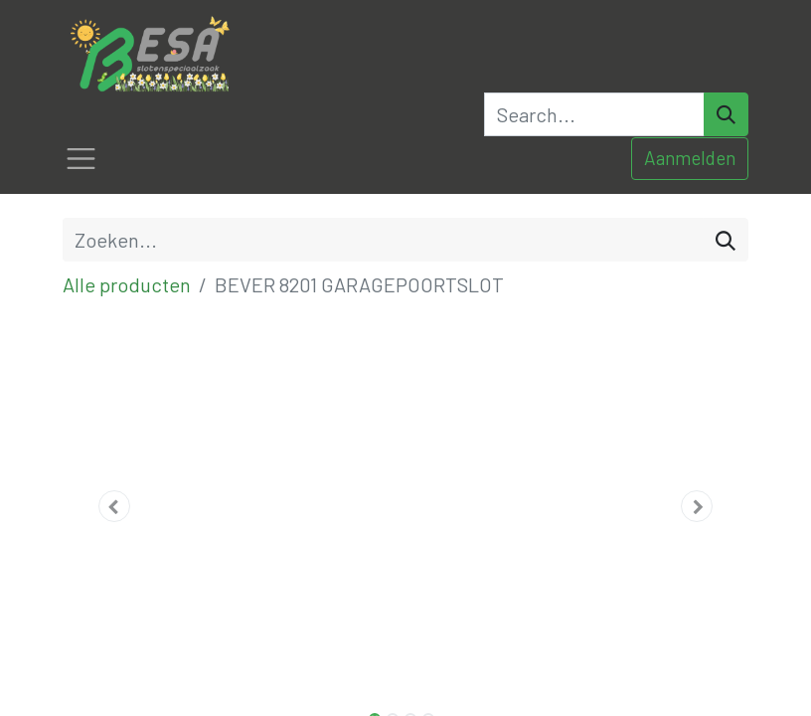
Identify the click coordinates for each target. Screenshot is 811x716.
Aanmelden (689, 157)
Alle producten (127, 284)
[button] (114, 506)
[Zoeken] (725, 240)
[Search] (726, 114)
